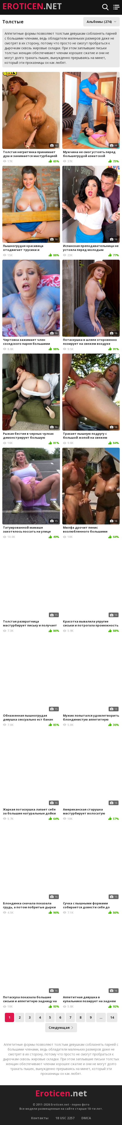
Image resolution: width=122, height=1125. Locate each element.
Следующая (61, 1027)
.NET (32, 6)
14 (112, 1017)
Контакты (39, 1118)
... (101, 1017)
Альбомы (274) (101, 21)
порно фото (80, 1105)
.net (61, 1093)
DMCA (86, 1118)
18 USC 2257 (64, 1118)
